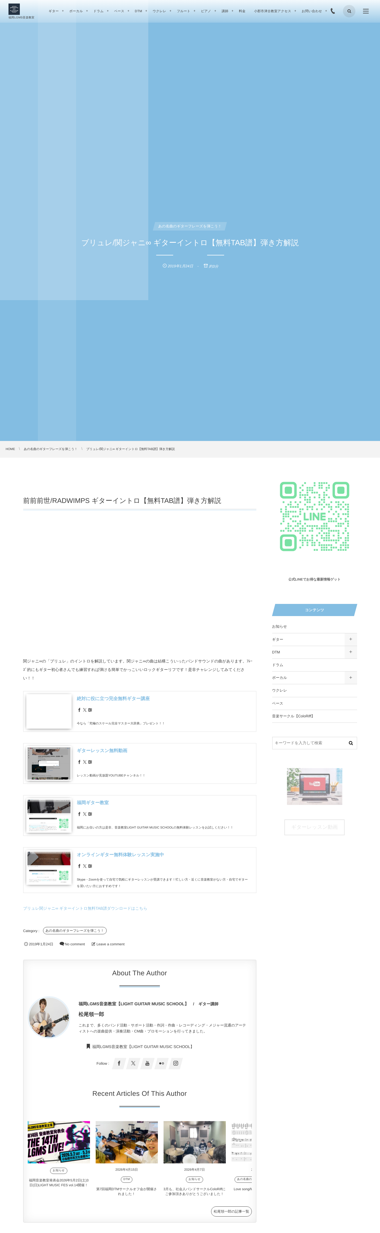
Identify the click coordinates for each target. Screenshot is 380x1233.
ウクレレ (279, 690)
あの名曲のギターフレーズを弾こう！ (75, 931)
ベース (278, 703)
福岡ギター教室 (93, 803)
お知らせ (59, 1172)
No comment (75, 944)
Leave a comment (110, 944)
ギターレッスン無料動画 (102, 750)
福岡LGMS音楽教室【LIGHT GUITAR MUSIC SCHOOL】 (143, 1050)
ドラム (278, 665)
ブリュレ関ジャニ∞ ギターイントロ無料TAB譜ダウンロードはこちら (85, 908)
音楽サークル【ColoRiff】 (293, 716)
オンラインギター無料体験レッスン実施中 (120, 855)
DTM (126, 1180)
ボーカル (279, 677)
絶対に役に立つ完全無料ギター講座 (113, 698)
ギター (278, 639)
